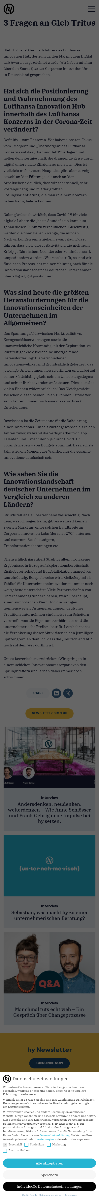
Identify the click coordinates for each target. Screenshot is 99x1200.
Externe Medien (16, 1150)
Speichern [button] (49, 1175)
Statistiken (34, 1144)
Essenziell (12, 1144)
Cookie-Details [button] (29, 1195)
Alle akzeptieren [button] (49, 1163)
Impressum (71, 1195)
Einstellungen (44, 1139)
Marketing (56, 1144)
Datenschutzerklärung (55, 1135)
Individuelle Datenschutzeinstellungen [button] (49, 1186)
